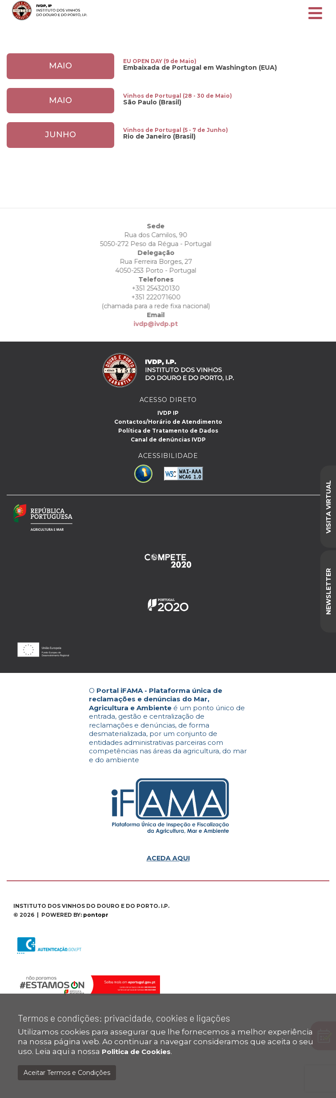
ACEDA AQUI (168, 858)
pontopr (95, 914)
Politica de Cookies (136, 1051)
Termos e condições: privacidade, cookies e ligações (124, 1017)
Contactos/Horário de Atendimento (168, 421)
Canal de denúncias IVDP (168, 439)
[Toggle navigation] (315, 13)
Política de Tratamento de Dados (168, 430)
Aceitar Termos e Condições (67, 1073)
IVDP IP (168, 413)
